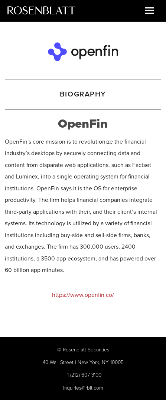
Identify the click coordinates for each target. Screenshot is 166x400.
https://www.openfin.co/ (83, 295)
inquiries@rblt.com (83, 387)
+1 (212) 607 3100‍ (83, 374)
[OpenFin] (83, 50)
